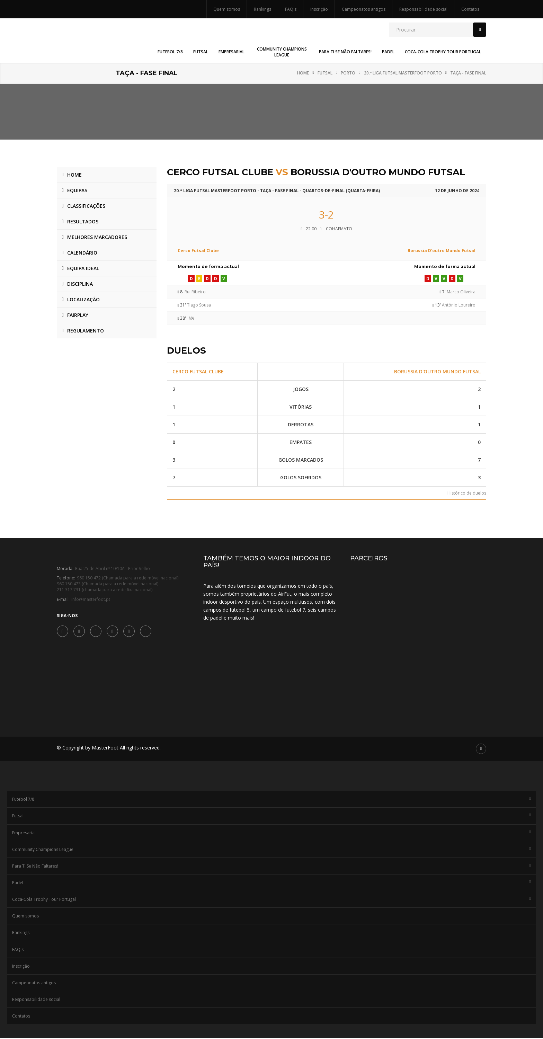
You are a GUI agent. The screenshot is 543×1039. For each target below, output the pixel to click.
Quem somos (226, 9)
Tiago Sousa (199, 305)
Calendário (82, 252)
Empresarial (271, 833)
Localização (83, 299)
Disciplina (80, 284)
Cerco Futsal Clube (198, 251)
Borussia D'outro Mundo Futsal (441, 251)
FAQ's (290, 9)
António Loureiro (458, 305)
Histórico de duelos (466, 493)
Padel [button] (388, 52)
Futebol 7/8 (271, 800)
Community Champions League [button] (282, 52)
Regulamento (85, 330)
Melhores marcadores (97, 237)
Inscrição (319, 9)
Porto (348, 73)
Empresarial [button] (231, 52)
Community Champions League (271, 850)
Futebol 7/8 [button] (170, 52)
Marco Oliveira (461, 292)
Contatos (470, 9)
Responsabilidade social (423, 9)
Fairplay (77, 315)
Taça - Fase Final (468, 73)
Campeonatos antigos (363, 9)
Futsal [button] (200, 52)
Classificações (86, 206)
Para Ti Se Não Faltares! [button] (345, 52)
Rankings (262, 9)
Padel (271, 884)
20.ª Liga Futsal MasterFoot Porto (403, 73)
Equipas (77, 190)
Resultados (82, 221)
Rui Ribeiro (195, 292)
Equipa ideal (83, 268)
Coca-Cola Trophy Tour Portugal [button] (443, 52)
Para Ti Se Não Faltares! (271, 867)
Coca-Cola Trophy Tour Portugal (271, 900)
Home (303, 73)
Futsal (325, 73)
